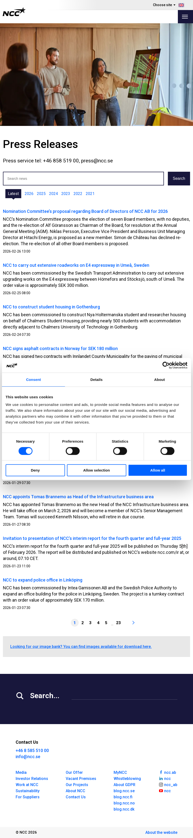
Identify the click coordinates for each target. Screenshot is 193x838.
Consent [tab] (33, 379)
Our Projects (77, 784)
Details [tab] (96, 379)
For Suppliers (28, 797)
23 (118, 622)
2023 (65, 193)
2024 (53, 193)
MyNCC (120, 772)
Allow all (157, 470)
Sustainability (28, 791)
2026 (29, 193)
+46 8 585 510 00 (32, 750)
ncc (165, 778)
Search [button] (179, 178)
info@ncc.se (28, 756)
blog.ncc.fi (123, 797)
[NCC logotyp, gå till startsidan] (14, 11)
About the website (161, 832)
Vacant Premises (81, 778)
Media (21, 772)
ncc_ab (168, 784)
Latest (13, 193)
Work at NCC (27, 784)
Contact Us (76, 797)
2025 (41, 193)
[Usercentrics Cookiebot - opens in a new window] (166, 365)
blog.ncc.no (124, 803)
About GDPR (124, 784)
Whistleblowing (127, 778)
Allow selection (96, 470)
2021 (90, 193)
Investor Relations (32, 778)
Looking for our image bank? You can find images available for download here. (81, 646)
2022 (78, 193)
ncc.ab (167, 772)
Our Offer (74, 772)
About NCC (75, 791)
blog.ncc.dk (124, 809)
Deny (35, 470)
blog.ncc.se (124, 791)
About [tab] (159, 379)
